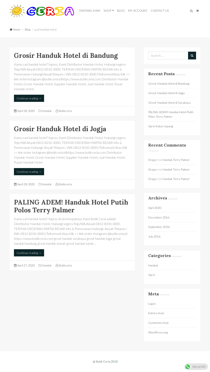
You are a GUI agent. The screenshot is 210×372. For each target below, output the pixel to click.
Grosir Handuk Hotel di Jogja (60, 129)
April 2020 (154, 207)
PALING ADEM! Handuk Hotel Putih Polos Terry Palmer (71, 206)
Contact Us (160, 10)
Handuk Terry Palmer (176, 160)
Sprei (151, 274)
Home (15, 29)
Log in (152, 303)
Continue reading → (29, 98)
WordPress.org (158, 332)
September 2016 (159, 227)
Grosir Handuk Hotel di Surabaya (169, 102)
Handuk (47, 111)
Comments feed (158, 322)
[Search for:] (168, 55)
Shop (107, 10)
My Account (137, 10)
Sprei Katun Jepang (160, 126)
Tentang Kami (89, 10)
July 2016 (154, 236)
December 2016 (158, 217)
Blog (121, 10)
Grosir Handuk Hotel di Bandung (66, 55)
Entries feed (156, 313)
